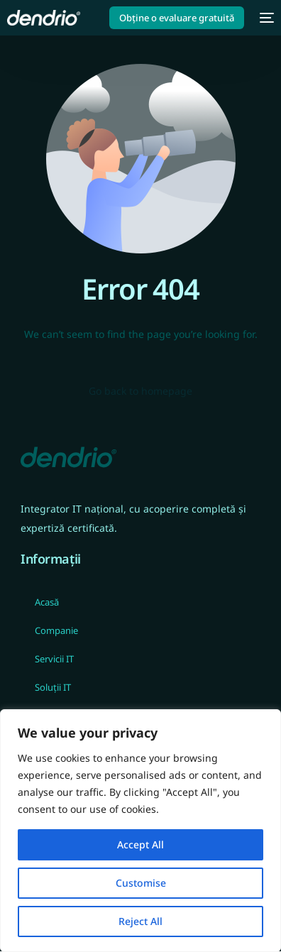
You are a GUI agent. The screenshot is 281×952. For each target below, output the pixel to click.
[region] (140, 830)
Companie (56, 630)
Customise (141, 883)
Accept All (140, 844)
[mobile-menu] (266, 18)
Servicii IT (54, 658)
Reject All (140, 921)
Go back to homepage (140, 391)
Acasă (47, 602)
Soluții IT (53, 687)
